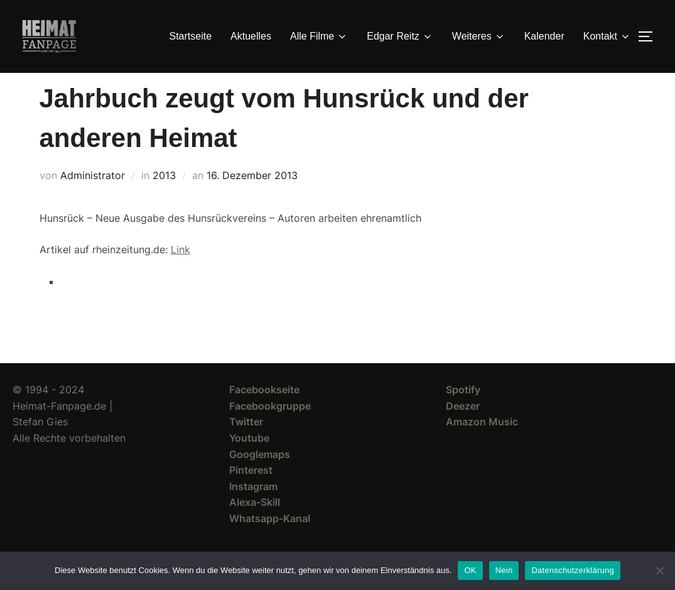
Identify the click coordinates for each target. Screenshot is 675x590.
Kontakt (607, 36)
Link (180, 272)
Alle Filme (319, 36)
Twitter (246, 444)
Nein (504, 570)
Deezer (463, 428)
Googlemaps (259, 477)
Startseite (191, 36)
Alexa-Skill (254, 524)
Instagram (253, 509)
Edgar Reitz (400, 36)
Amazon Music (482, 444)
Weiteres (478, 36)
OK (470, 570)
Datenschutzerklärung (572, 570)
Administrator (92, 198)
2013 (164, 198)
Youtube (249, 460)
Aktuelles (250, 36)
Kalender (544, 36)
